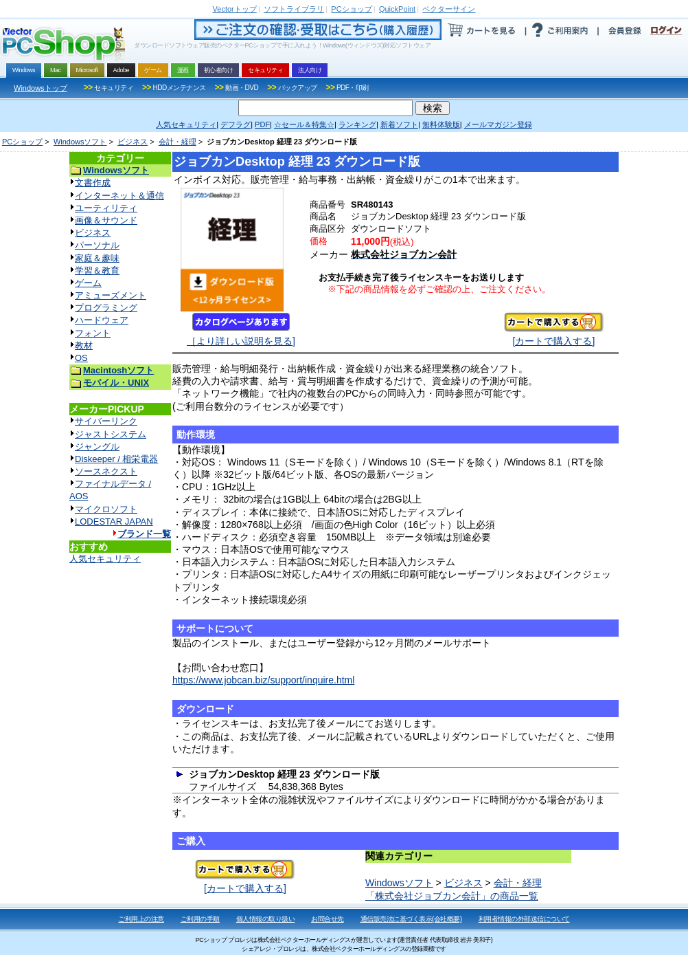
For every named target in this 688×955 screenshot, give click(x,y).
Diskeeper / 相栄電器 (116, 459)
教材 (84, 345)
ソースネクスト (106, 471)
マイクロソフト (106, 509)
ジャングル (97, 446)
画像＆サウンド (106, 220)
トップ (235, 9)
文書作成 (93, 182)
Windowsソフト (80, 142)
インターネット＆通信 (119, 195)
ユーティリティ (106, 208)
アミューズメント (110, 295)
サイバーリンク (106, 421)
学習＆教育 (97, 270)
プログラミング (106, 308)
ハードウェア (101, 320)
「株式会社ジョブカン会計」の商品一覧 (451, 895)
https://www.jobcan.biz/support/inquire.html (263, 679)
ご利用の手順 (200, 919)
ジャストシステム (110, 434)
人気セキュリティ (105, 558)
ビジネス (132, 142)
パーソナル (97, 245)
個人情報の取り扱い (265, 919)
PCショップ (22, 142)
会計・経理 (177, 142)
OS (81, 358)
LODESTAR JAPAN (114, 521)
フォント (93, 333)
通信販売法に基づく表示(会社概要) (411, 919)
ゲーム (88, 283)
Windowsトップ (40, 88)
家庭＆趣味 (97, 258)
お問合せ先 (327, 919)
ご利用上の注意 (141, 919)
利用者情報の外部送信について (524, 919)
